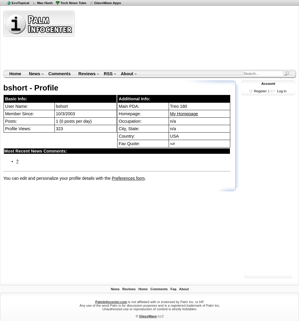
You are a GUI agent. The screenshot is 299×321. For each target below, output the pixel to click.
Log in (281, 91)
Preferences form (128, 178)
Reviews (86, 74)
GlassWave (148, 316)
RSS (108, 74)
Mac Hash (45, 3)
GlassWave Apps (107, 3)
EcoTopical (20, 3)
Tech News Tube (73, 3)
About (127, 74)
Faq (173, 289)
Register (260, 91)
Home (15, 73)
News (34, 74)
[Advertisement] (113, 40)
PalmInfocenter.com (111, 302)
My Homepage (184, 113)
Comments (59, 73)
